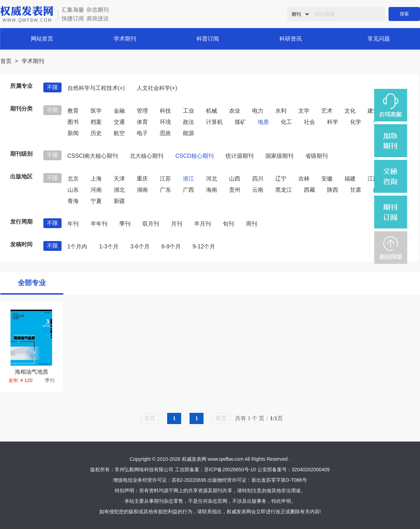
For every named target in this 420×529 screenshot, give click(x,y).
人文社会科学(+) (157, 88)
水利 (280, 111)
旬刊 (228, 224)
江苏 (165, 179)
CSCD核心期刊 (194, 156)
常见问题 (379, 39)
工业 (188, 111)
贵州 (234, 190)
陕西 (332, 190)
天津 (119, 179)
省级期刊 (316, 156)
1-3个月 (108, 246)
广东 (165, 190)
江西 (373, 179)
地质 (263, 122)
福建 (350, 179)
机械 (211, 111)
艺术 (327, 111)
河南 (96, 190)
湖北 (119, 190)
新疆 (119, 201)
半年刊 (99, 224)
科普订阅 (208, 39)
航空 (119, 133)
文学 (303, 111)
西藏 (309, 190)
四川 (257, 179)
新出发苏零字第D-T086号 (279, 480)
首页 (6, 61)
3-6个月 (140, 246)
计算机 (214, 122)
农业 (234, 111)
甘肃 (355, 190)
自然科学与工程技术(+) (96, 88)
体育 (142, 122)
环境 (165, 122)
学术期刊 (125, 39)
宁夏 (96, 201)
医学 (96, 111)
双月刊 (150, 224)
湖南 (142, 190)
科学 (332, 122)
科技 (165, 111)
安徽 (327, 179)
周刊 (251, 224)
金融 (119, 111)
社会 (309, 122)
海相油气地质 (31, 372)
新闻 (73, 133)
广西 (188, 190)
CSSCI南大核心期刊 (92, 156)
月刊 (176, 224)
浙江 (188, 179)
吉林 (303, 179)
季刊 (124, 224)
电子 (142, 133)
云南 (257, 190)
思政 (165, 133)
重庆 (142, 179)
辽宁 (280, 179)
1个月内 (77, 246)
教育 (73, 111)
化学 (355, 122)
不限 (52, 87)
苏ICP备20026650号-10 (230, 469)
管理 (142, 111)
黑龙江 (283, 190)
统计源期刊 (240, 156)
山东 (73, 190)
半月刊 (202, 224)
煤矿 (240, 122)
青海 (73, 201)
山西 (234, 179)
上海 (96, 179)
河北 (211, 179)
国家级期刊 (279, 156)
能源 (188, 133)
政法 (188, 122)
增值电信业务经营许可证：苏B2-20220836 (159, 480)
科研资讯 (290, 39)
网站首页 (42, 39)
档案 (96, 122)
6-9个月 (171, 246)
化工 (286, 122)
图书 (73, 122)
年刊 (73, 224)
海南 (211, 190)
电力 (257, 111)
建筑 (373, 111)
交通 (119, 122)
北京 (73, 179)
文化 (350, 111)
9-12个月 (204, 246)
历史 (96, 133)
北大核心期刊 (146, 156)
